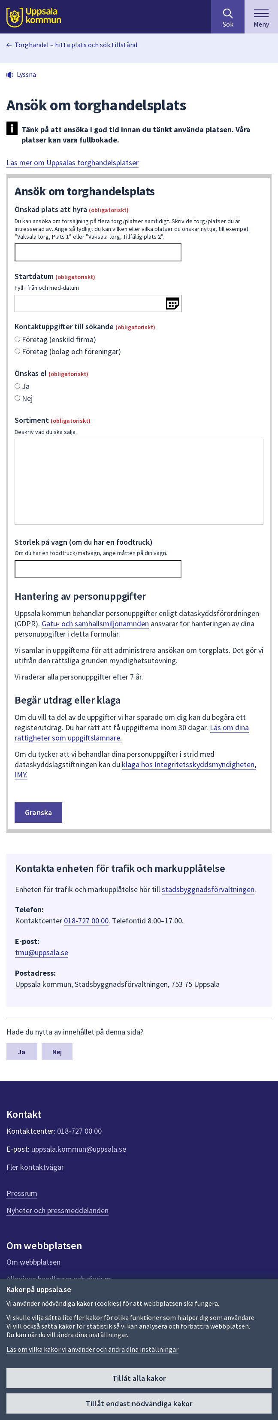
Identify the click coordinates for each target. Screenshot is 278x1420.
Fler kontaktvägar (35, 1167)
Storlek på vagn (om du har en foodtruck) (139, 547)
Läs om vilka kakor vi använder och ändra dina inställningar (92, 1349)
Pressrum (21, 1193)
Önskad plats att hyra (139, 222)
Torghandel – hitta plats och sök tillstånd (76, 44)
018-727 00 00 (86, 920)
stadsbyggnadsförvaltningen (208, 889)
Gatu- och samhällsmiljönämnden (95, 623)
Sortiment (139, 425)
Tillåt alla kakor (139, 1378)
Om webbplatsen (33, 1262)
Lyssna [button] (26, 74)
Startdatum (139, 281)
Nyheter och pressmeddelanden (57, 1210)
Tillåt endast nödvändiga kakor (139, 1403)
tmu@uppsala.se (41, 952)
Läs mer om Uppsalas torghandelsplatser (72, 162)
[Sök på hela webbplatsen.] (228, 16)
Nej (57, 1051)
